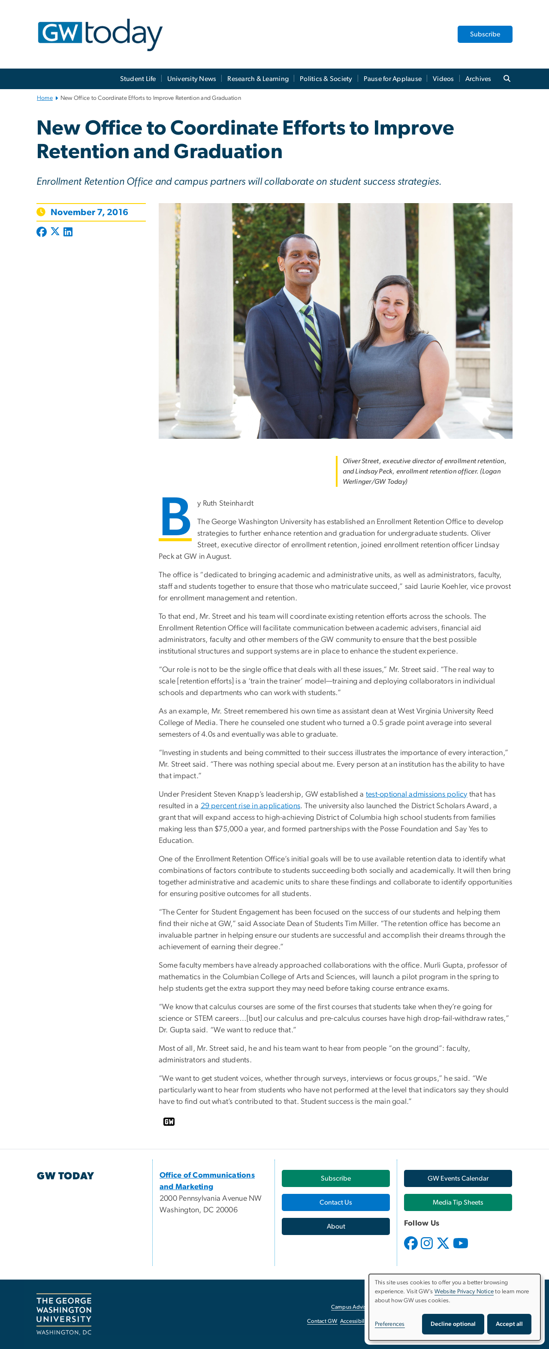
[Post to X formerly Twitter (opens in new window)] (55, 233)
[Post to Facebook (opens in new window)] (42, 233)
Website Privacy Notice (464, 1292)
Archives (478, 78)
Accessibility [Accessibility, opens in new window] (355, 1321)
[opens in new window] (411, 1249)
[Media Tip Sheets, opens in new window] (458, 1202)
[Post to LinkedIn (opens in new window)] (68, 233)
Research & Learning (258, 78)
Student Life (138, 78)
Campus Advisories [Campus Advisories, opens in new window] (354, 1307)
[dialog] (454, 1307)
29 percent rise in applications (251, 806)
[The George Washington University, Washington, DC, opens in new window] (63, 1314)
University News (192, 78)
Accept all (509, 1324)
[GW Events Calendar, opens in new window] (458, 1178)
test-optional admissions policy (417, 794)
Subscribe (485, 34)
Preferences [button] (390, 1324)
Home (45, 98)
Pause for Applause (393, 78)
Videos (443, 78)
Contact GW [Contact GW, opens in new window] (322, 1321)
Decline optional (453, 1324)
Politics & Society (326, 78)
